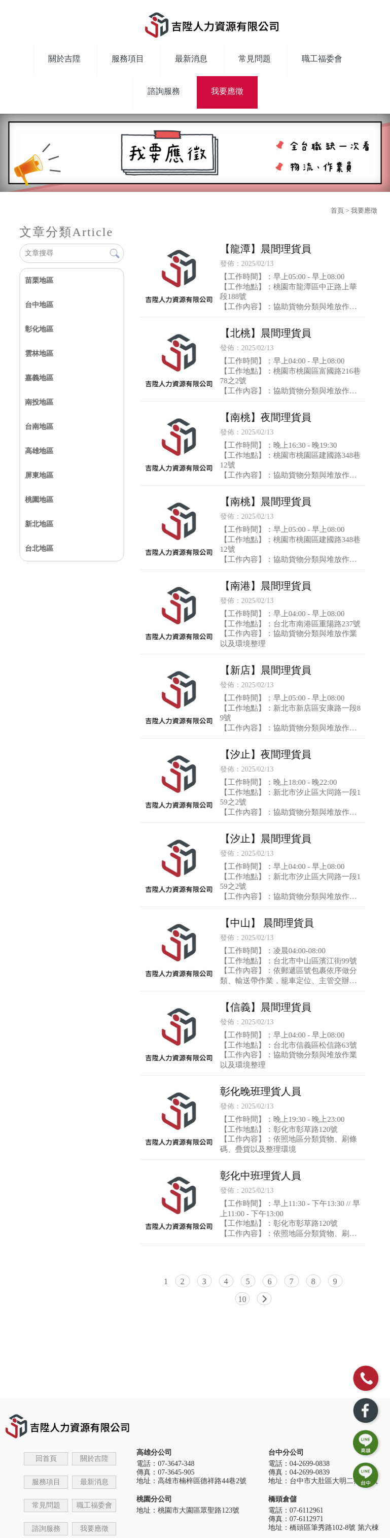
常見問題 (254, 58)
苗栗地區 (39, 280)
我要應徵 (227, 91)
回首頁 (46, 1458)
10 (242, 1299)
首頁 (337, 210)
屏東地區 (39, 475)
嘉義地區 (39, 378)
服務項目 (128, 58)
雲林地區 (39, 353)
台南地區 (39, 426)
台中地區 (39, 305)
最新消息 (191, 58)
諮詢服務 (164, 91)
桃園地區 (39, 500)
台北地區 (39, 548)
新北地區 (39, 524)
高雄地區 (39, 451)
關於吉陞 (64, 58)
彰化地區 (39, 329)
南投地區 (39, 402)
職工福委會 (322, 58)
